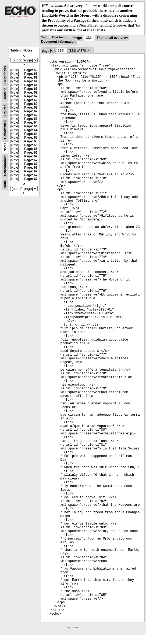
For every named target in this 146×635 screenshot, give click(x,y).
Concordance (5, 166)
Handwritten (5, 129)
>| (91, 51)
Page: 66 (30, 149)
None (5, 184)
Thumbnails (5, 75)
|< (51, 51)
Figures (5, 110)
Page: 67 (30, 156)
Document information (58, 41)
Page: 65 (30, 137)
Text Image (60, 38)
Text (44, 38)
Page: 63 (30, 119)
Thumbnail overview (112, 38)
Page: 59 (30, 70)
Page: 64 (30, 122)
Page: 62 (30, 92)
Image (77, 38)
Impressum (73, 627)
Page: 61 (30, 74)
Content (5, 94)
